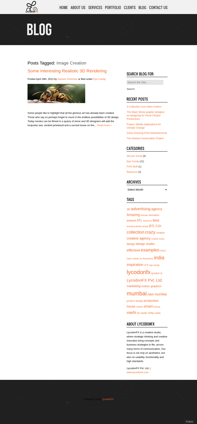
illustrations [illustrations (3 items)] (148, 258)
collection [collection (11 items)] (135, 232)
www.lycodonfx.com (138, 372)
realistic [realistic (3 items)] (139, 307)
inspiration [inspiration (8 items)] (135, 265)
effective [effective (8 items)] (133, 250)
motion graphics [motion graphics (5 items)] (151, 286)
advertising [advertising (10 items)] (140, 209)
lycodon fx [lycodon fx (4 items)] (157, 273)
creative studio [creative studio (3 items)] (157, 239)
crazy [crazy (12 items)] (150, 232)
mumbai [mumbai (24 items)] (137, 293)
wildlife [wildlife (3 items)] (157, 313)
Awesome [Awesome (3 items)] (147, 221)
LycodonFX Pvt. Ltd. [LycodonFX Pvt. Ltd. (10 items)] (145, 280)
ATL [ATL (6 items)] (139, 220)
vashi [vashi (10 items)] (131, 312)
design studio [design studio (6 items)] (145, 243)
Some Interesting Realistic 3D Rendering (67, 70)
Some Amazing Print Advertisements (147, 132)
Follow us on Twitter (85, 407)
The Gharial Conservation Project (145, 138)
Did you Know (134, 156)
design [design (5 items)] (131, 243)
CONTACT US (158, 7)
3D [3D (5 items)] (128, 209)
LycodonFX (108, 399)
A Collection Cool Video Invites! (144, 106)
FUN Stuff (132, 166)
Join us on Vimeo (96, 407)
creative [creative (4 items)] (160, 232)
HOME (63, 7)
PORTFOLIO (113, 7)
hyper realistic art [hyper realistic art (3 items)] (134, 258)
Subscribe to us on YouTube (108, 407)
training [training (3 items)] (157, 307)
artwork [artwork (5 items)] (131, 220)
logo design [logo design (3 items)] (154, 265)
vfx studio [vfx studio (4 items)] (142, 313)
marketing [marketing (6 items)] (133, 286)
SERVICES (95, 7)
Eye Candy (99, 79)
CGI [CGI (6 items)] (158, 226)
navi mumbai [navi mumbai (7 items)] (157, 294)
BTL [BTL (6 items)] (152, 226)
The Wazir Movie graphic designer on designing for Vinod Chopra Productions (145, 115)
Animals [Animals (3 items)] (144, 215)
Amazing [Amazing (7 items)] (133, 215)
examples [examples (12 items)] (150, 250)
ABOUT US (78, 7)
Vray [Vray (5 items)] (151, 312)
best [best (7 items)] (156, 220)
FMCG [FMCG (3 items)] (163, 251)
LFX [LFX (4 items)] (146, 265)
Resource (132, 171)
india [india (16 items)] (159, 257)
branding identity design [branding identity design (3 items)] (137, 226)
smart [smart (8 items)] (148, 306)
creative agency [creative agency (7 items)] (138, 238)
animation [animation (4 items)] (154, 215)
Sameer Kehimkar (68, 79)
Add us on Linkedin (102, 407)
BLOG (142, 7)
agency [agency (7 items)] (156, 209)
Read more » (104, 125)
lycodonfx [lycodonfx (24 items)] (138, 272)
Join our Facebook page (90, 407)
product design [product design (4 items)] (135, 300)
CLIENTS (130, 7)
